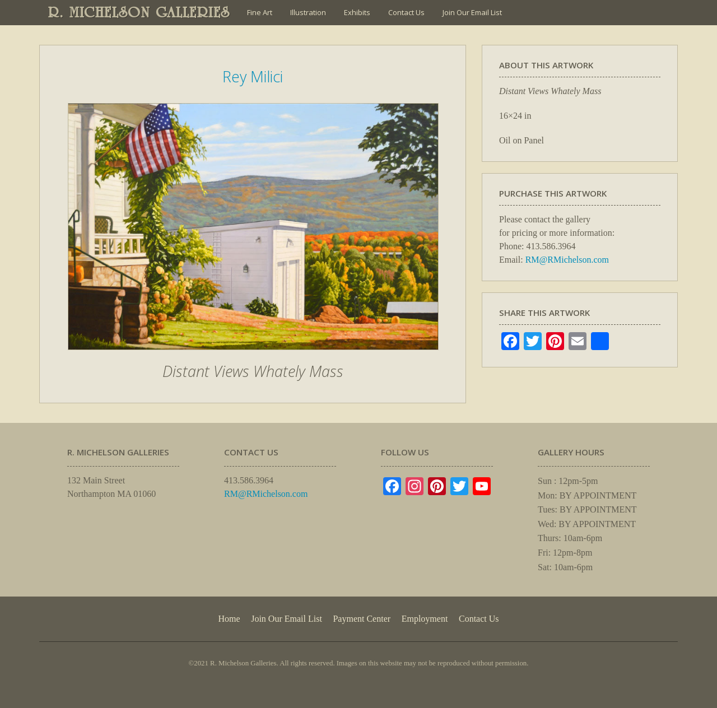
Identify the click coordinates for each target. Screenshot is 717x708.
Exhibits (357, 12)
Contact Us (406, 12)
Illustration (308, 12)
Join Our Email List (472, 12)
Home (229, 618)
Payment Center (361, 618)
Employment (425, 618)
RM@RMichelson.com (567, 259)
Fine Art (259, 12)
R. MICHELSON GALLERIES (139, 12)
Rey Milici (252, 76)
